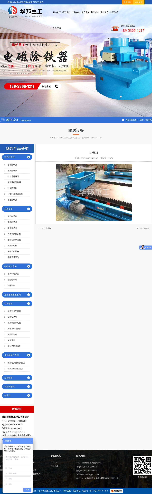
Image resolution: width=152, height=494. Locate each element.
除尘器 (7, 395)
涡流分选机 (9, 386)
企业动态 (54, 462)
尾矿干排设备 (13, 251)
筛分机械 (11, 286)
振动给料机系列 (14, 346)
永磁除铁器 (12, 165)
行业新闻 (54, 466)
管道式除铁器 (13, 176)
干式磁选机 (12, 216)
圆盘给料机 (12, 334)
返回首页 (127, 2)
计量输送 (8, 303)
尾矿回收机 (12, 246)
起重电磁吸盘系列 (15, 194)
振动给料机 (12, 280)
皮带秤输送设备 (14, 329)
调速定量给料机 (14, 311)
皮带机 (48, 228)
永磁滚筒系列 (13, 257)
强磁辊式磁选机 (14, 234)
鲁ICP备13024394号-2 (99, 491)
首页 (141, 120)
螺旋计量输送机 (14, 323)
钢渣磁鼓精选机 (14, 240)
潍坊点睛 (76, 491)
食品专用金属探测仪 (16, 363)
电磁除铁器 (12, 171)
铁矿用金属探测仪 (15, 369)
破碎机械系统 (13, 274)
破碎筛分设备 (10, 266)
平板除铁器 (12, 200)
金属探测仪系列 (11, 355)
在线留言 (138, 2)
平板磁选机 (12, 222)
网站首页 (57, 12)
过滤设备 (8, 378)
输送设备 (148, 120)
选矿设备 (8, 209)
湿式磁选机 (12, 228)
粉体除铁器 (12, 188)
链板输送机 (12, 317)
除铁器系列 (9, 157)
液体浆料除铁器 (14, 182)
